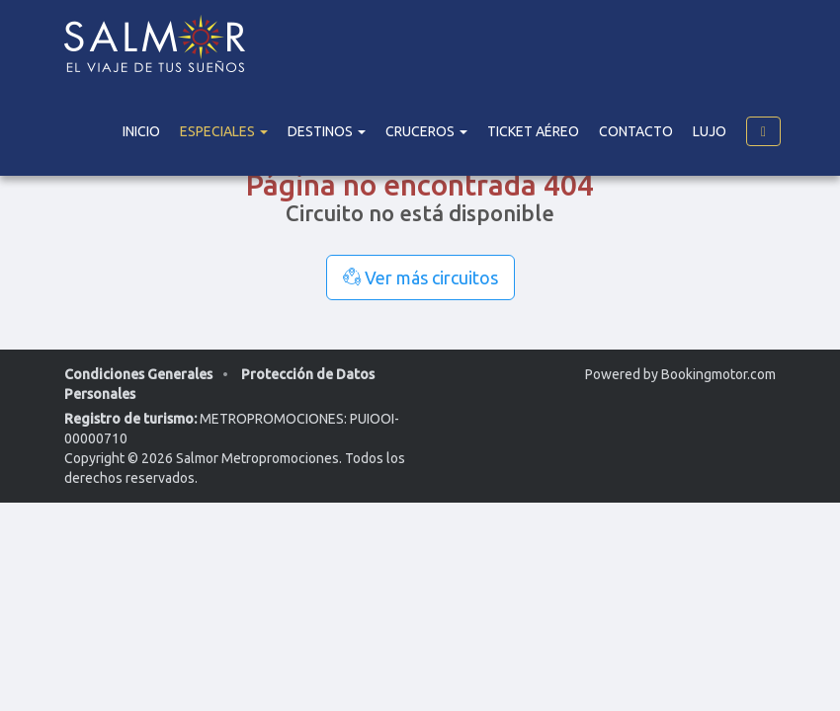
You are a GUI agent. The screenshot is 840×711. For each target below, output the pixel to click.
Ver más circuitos (420, 277)
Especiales (224, 131)
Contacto (636, 131)
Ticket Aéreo (533, 131)
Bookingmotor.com (718, 374)
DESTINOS (327, 131)
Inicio (141, 131)
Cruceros (426, 131)
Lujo (709, 131)
